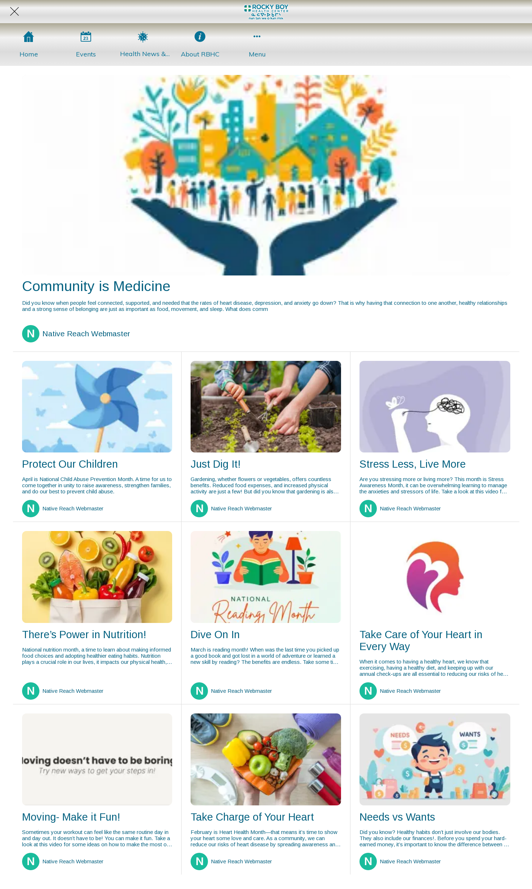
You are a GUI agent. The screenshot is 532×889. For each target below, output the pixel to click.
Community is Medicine (96, 286)
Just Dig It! (216, 464)
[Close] (14, 11)
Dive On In (215, 634)
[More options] (257, 44)
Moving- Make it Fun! (71, 817)
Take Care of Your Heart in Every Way (420, 640)
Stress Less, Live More (412, 464)
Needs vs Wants (397, 817)
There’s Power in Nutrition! (84, 634)
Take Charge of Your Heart (252, 817)
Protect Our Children (70, 464)
